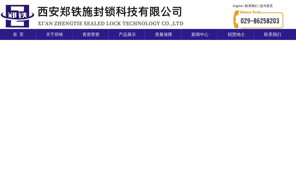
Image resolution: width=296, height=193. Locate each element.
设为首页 (266, 6)
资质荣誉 (91, 34)
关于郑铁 (54, 34)
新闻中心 (200, 34)
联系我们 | (252, 6)
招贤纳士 (236, 34)
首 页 (18, 34)
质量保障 (163, 34)
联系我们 (272, 34)
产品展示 (127, 34)
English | (239, 6)
